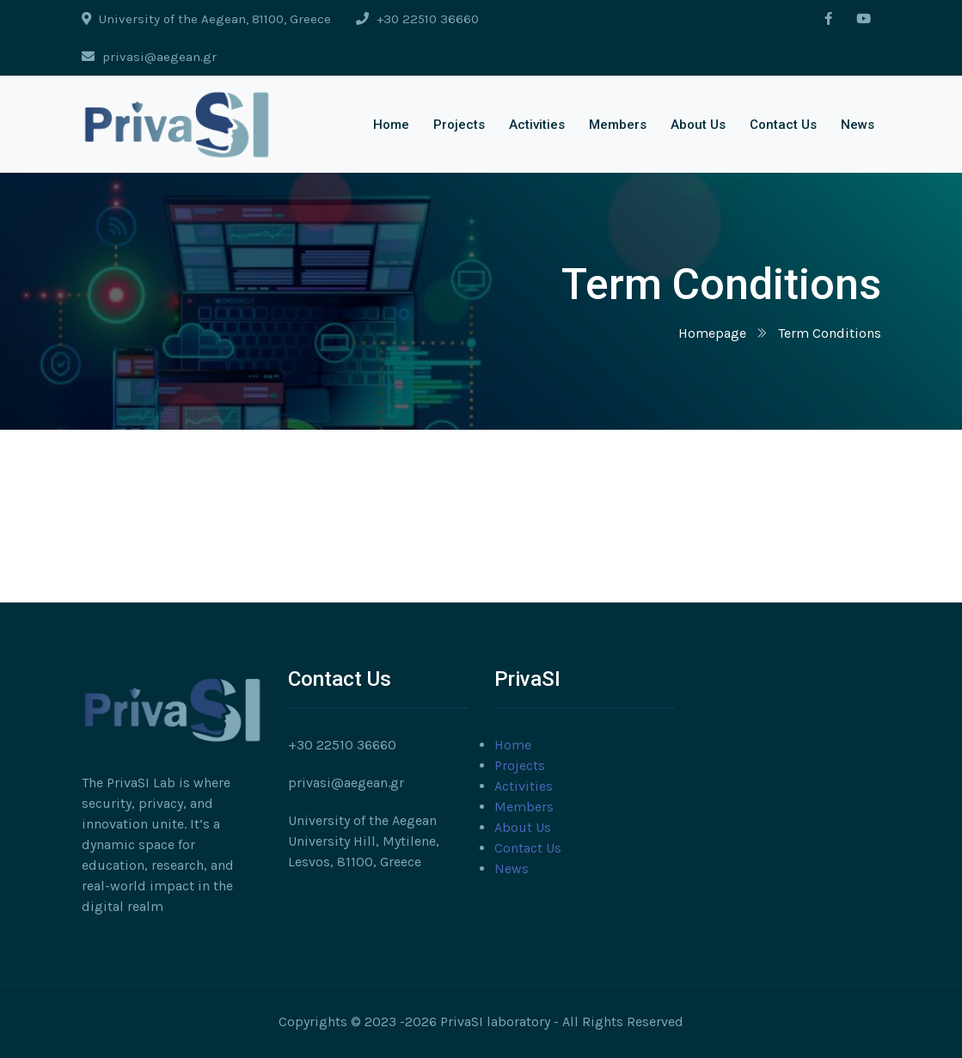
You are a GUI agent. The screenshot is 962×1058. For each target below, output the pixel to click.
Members (617, 124)
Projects (459, 124)
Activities (537, 124)
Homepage (712, 333)
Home (391, 124)
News (857, 124)
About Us (698, 124)
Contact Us (783, 124)
